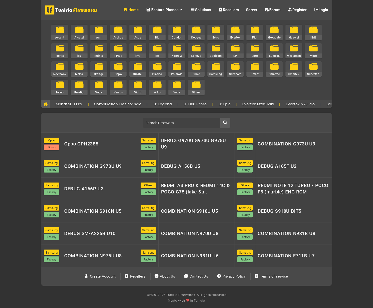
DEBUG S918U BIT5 (279, 211)
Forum (272, 9)
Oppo (51, 140)
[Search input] (182, 122)
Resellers (228, 9)
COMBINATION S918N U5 (93, 211)
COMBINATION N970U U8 (190, 233)
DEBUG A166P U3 (83, 189)
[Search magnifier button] (225, 123)
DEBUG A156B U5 (180, 166)
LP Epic (225, 103)
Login (321, 9)
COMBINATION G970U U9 (93, 166)
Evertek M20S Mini (258, 103)
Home (131, 9)
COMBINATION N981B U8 (286, 233)
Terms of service (271, 276)
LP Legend (163, 103)
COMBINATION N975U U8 (93, 256)
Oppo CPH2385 (81, 144)
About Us (165, 276)
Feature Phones (164, 9)
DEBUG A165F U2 (277, 166)
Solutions (200, 9)
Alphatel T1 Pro (68, 103)
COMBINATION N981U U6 (190, 256)
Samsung (148, 140)
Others (148, 185)
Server (251, 10)
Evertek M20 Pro (300, 103)
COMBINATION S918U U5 (189, 211)
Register (297, 9)
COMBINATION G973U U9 (286, 144)
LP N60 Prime (195, 103)
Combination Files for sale (118, 103)
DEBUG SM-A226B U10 (90, 233)
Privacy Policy (232, 276)
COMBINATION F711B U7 (286, 256)
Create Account (100, 276)
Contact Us (196, 276)
